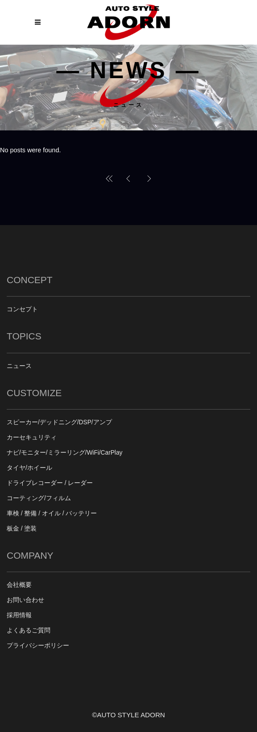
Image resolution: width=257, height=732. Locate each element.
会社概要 (19, 584)
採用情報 (19, 615)
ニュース (19, 366)
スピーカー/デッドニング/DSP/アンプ (59, 422)
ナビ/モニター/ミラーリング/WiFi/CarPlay (64, 452)
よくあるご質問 (28, 630)
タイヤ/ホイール (29, 467)
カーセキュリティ (32, 437)
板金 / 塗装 (22, 528)
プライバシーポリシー (38, 645)
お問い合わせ (25, 600)
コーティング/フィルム (39, 498)
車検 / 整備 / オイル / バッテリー (52, 513)
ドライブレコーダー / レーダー (50, 483)
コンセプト (22, 309)
